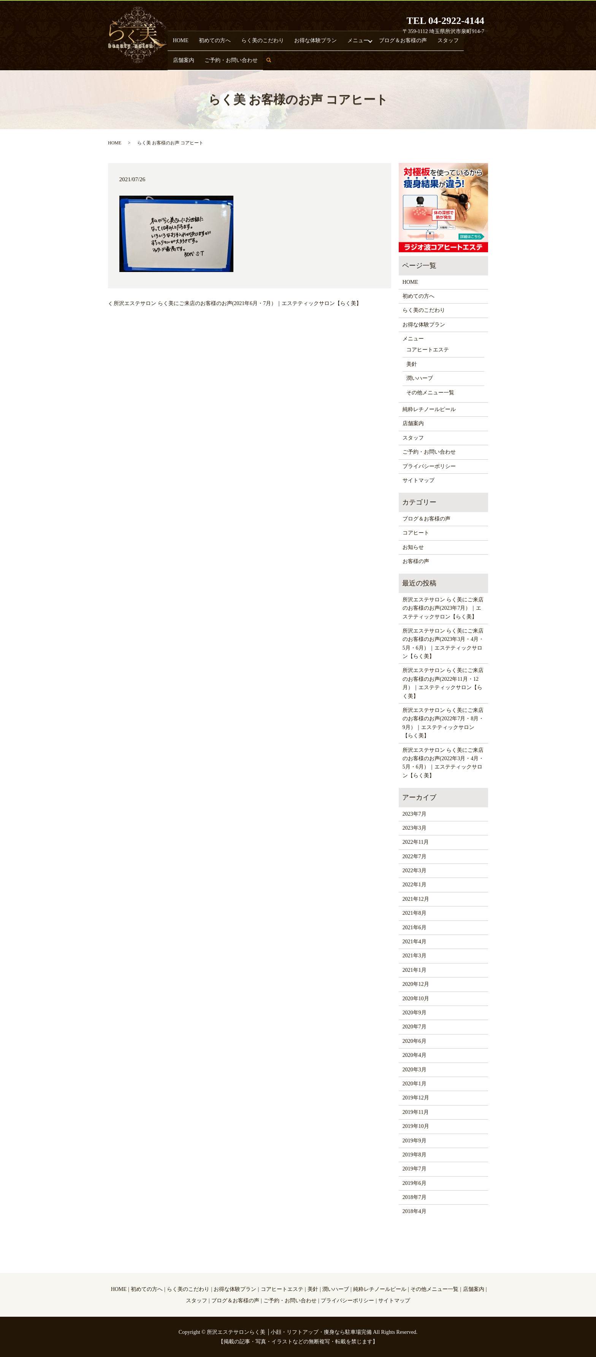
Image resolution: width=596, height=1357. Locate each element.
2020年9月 (414, 1012)
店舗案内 (413, 59)
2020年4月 (414, 1055)
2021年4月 (414, 941)
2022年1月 (414, 884)
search (486, 62)
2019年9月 (414, 1140)
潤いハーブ (419, 378)
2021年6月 (414, 927)
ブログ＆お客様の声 (355, 59)
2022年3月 (414, 870)
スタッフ (390, 59)
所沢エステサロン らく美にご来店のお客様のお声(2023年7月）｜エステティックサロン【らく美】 (443, 608)
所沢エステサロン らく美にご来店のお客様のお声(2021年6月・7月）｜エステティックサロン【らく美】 (237, 303)
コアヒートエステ (427, 350)
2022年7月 (414, 856)
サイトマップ (418, 480)
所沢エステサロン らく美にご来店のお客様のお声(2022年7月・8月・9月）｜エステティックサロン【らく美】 (443, 723)
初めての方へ (205, 59)
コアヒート (416, 533)
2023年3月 (414, 828)
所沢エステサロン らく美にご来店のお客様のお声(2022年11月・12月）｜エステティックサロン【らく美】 (443, 683)
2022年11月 (416, 842)
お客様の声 (416, 561)
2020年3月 (414, 1069)
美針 (411, 364)
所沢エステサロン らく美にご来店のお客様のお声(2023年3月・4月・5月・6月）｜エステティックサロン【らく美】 (443, 643)
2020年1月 (414, 1084)
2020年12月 (416, 984)
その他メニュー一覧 (430, 392)
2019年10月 (416, 1126)
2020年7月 (414, 1027)
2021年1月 (414, 970)
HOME (180, 59)
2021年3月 (414, 955)
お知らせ (413, 547)
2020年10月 (416, 998)
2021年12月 (416, 899)
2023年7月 (414, 814)
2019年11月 (416, 1112)
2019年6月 (414, 1183)
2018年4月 (414, 1211)
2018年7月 (414, 1197)
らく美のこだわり (243, 59)
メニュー (318, 59)
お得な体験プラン (285, 59)
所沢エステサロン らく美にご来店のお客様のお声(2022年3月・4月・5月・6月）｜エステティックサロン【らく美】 (443, 762)
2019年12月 (416, 1098)
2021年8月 (414, 913)
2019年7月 (414, 1169)
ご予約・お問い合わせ (451, 59)
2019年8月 (414, 1155)
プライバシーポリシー (429, 466)
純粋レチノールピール (429, 409)
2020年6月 (414, 1041)
